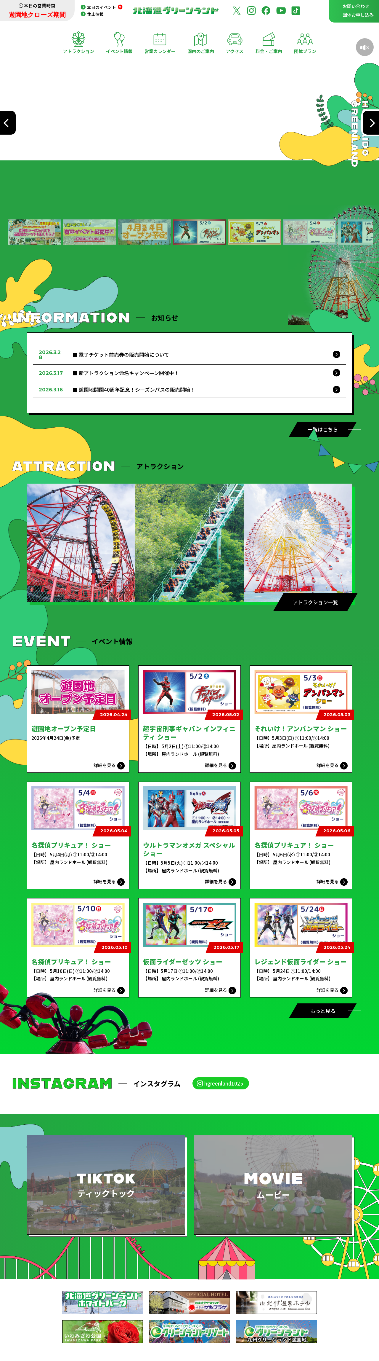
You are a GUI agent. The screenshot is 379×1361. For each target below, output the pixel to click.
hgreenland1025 (223, 1083)
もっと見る (322, 1010)
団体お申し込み (358, 15)
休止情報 (95, 14)
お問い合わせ (356, 6)
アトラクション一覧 (315, 602)
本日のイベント (105, 7)
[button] (34, 232)
